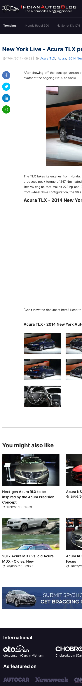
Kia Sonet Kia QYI (68, 25)
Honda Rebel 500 (37, 25)
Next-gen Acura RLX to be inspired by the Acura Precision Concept (28, 496)
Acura (62, 58)
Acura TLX (47, 58)
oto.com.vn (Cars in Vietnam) (24, 655)
